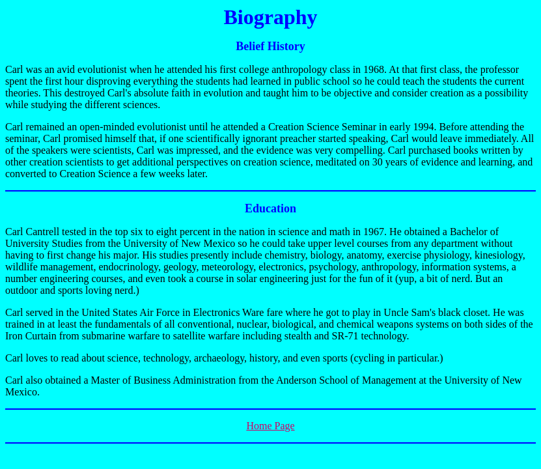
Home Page (270, 425)
